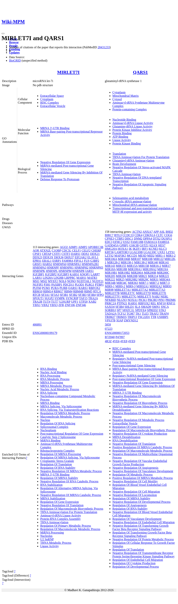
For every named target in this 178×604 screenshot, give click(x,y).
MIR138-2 (140, 262)
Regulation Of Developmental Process (135, 566)
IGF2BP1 (38, 274)
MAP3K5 (120, 255)
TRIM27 (110, 317)
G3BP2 (94, 260)
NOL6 (62, 281)
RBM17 (58, 291)
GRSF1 (37, 264)
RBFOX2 (94, 288)
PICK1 (143, 300)
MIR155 (121, 265)
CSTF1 (56, 254)
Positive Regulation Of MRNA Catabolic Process (142, 447)
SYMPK (59, 298)
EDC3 (108, 242)
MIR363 (133, 282)
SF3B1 (64, 294)
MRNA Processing (51, 382)
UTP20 (83, 301)
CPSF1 (37, 254)
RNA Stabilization (51, 484)
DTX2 (157, 238)
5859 (108, 324)
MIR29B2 (131, 279)
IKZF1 (137, 248)
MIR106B (124, 259)
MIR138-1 (127, 262)
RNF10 (161, 303)
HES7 (161, 245)
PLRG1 (89, 284)
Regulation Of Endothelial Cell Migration (137, 559)
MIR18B (121, 269)
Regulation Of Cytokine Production (134, 563)
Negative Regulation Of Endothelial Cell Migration (143, 522)
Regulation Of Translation (56, 464)
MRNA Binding (50, 403)
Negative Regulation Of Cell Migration (136, 491)
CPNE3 (109, 238)
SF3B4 (91, 294)
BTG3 (118, 235)
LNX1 (161, 252)
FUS (86, 260)
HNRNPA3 (39, 267)
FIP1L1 (78, 260)
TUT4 (46, 301)
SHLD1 (129, 306)
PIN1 (161, 300)
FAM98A (67, 260)
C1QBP (56, 250)
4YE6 (115, 341)
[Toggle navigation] (3, 33)
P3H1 (47, 284)
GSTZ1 (144, 245)
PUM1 (46, 288)
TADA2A (111, 313)
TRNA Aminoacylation (126, 174)
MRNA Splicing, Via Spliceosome (61, 406)
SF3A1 (45, 294)
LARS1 (37, 277)
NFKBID (110, 300)
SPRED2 (152, 310)
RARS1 (83, 288)
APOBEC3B (95, 247)
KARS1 (74, 274)
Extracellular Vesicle (52, 106)
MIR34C (121, 282)
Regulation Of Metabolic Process (132, 474)
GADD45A (112, 245)
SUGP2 (49, 298)
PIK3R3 (152, 300)
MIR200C (163, 272)
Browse (14, 42)
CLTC (159, 235)
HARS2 (47, 264)
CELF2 (86, 250)
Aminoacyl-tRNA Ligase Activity (132, 123)
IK (130, 248)
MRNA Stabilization (52, 498)
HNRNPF (53, 267)
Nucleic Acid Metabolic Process (59, 389)
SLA (137, 306)
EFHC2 (117, 242)
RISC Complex (49, 102)
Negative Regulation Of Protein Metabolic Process (143, 539)
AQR (36, 250)
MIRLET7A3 (157, 289)
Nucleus (45, 420)
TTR (153, 317)
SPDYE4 (140, 310)
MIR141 (164, 262)
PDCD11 (68, 284)
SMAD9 (146, 306)
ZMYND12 (131, 320)
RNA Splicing (48, 392)
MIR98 (109, 289)
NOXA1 (133, 300)
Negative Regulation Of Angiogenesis (135, 467)
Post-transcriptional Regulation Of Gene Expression (71, 433)
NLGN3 (122, 300)
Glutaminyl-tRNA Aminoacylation (133, 160)
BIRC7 (109, 235)
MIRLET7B (112, 293)
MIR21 (142, 276)
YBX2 (45, 305)
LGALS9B (136, 252)
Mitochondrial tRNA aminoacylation (134, 204)
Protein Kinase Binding (126, 143)
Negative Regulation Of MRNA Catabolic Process (70, 495)
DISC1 (129, 238)
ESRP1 (56, 260)
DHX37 (69, 257)
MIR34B (110, 282)
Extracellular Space (52, 95)
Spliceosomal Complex (54, 426)
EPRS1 (37, 260)
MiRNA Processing (52, 532)
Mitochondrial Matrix (125, 95)
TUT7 (54, 301)
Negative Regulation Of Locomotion (134, 495)
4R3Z (108, 341)
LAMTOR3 (122, 252)
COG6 (168, 235)
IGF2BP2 (50, 274)
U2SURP (64, 301)
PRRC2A (110, 303)
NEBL (164, 296)
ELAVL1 (92, 257)
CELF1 (76, 250)
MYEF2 (53, 281)
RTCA (97, 291)
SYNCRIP (72, 298)
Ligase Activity (121, 140)
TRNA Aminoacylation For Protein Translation (140, 157)
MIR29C (143, 279)
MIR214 (153, 276)
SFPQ (100, 294)
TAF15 (83, 298)
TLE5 (145, 313)
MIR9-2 (120, 286)
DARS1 (76, 254)
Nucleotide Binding (124, 119)
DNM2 (138, 238)
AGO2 (64, 247)
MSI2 (43, 281)
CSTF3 (65, 254)
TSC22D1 (144, 317)
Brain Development (124, 164)
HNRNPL (52, 271)
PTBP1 (99, 284)
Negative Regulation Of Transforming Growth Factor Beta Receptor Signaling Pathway (140, 527)
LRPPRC (70, 277)
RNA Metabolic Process (55, 379)
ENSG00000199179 (45, 332)
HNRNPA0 (60, 264)
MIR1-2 (171, 255)
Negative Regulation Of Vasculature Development (142, 471)
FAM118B (137, 242)
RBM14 (48, 291)
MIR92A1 (142, 286)
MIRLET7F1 (113, 296)
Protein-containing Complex (129, 109)
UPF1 (74, 301)
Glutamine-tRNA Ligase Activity (132, 126)
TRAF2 (154, 313)
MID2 (151, 255)
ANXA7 (147, 231)
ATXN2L (45, 250)
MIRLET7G (129, 296)
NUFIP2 (38, 284)
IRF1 (145, 248)
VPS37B (110, 320)
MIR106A (111, 259)
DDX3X (48, 257)
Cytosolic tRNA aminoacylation (131, 201)
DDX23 (37, 257)
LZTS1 (170, 252)
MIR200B (150, 272)
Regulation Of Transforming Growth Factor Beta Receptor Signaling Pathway (142, 534)
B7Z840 (110, 337)
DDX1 (85, 254)
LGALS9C (150, 252)
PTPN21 (122, 303)
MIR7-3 (165, 282)
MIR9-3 (131, 286)
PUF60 (37, 288)
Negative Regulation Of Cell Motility (135, 481)
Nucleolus (46, 536)
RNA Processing (50, 375)
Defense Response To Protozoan (59, 179)
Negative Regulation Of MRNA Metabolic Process (71, 471)
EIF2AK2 (81, 257)
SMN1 (156, 306)
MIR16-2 (155, 265)
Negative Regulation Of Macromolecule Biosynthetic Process (136, 398)
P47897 (120, 337)
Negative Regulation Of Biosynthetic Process (139, 403)
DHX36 (59, 257)
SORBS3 (110, 310)
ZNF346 (81, 305)
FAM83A (163, 242)
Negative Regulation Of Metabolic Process (138, 420)
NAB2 (156, 296)
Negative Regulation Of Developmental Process (141, 501)
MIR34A (164, 279)
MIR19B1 (111, 272)
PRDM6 (171, 300)
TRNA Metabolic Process (55, 542)
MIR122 (158, 259)
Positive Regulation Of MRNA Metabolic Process (142, 478)
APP (156, 231)
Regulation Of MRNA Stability (59, 478)
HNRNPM (65, 271)
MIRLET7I (68, 72)
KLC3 (163, 248)
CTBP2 (119, 238)
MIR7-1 (144, 282)
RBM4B (78, 291)
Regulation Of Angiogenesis (129, 505)
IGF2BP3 (63, 274)
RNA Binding (48, 368)
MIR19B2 (124, 272)
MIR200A (137, 272)
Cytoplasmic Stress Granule (57, 461)
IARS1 (89, 271)
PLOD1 (79, 284)
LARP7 (95, 274)
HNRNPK (39, 271)
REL (153, 303)
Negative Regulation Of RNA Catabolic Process (69, 481)
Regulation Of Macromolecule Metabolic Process (70, 529)
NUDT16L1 (84, 281)
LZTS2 (109, 255)
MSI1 (36, 281)
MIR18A (110, 269)
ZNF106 (70, 305)
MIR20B (132, 276)
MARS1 (81, 277)
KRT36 (109, 252)
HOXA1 (123, 248)
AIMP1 (73, 247)
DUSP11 (166, 238)
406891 (37, 324)
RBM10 (38, 291)
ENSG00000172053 (117, 332)
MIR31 (154, 279)
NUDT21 (98, 281)
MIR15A (132, 265)
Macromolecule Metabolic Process (61, 416)
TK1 (138, 313)
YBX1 (37, 305)
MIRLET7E (159, 293)
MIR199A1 (135, 269)
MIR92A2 (155, 286)
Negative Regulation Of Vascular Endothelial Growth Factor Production (139, 462)
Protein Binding (122, 133)
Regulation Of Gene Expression (59, 501)
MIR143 (110, 265)
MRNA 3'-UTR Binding (55, 128)
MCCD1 (132, 255)
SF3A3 (54, 294)
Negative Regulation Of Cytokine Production (139, 433)
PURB (63, 288)
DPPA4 (147, 238)
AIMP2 (82, 247)
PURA (55, 288)
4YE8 (123, 341)
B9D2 (169, 231)
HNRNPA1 (74, 264)
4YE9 (131, 341)
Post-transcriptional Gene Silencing (134, 365)
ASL (162, 231)
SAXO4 (110, 306)
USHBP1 (162, 317)
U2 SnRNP (47, 539)
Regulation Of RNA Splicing (57, 423)
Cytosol (117, 99)
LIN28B (58, 277)
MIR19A (162, 269)
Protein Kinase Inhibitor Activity (132, 129)
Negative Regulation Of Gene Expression (65, 162)
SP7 (119, 310)
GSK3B (134, 245)
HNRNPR (78, 271)
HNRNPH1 (67, 267)
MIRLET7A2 (140, 289)
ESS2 (126, 242)
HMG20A (111, 248)
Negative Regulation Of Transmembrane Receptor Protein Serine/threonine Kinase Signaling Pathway (143, 554)
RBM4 (68, 291)
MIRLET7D (143, 293)
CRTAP (46, 254)
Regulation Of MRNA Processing (60, 454)
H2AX (153, 245)
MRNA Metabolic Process (56, 386)
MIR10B (147, 259)
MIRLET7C (127, 293)
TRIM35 (121, 317)
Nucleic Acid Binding (53, 372)
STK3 (162, 310)
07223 (108, 328)
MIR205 (110, 276)
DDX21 (95, 254)
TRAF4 (164, 313)
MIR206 (121, 276)
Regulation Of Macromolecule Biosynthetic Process (71, 508)
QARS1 (140, 72)
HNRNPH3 (96, 267)
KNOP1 (85, 274)
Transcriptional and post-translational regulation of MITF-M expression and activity (143, 210)
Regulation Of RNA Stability (57, 467)
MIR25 (120, 279)
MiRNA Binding (50, 440)
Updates (14, 52)
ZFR (61, 305)
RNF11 (170, 303)
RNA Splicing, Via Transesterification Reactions (69, 409)
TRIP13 (132, 317)
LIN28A (48, 277)
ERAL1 (47, 260)
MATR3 (92, 277)
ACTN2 (137, 231)
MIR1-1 (160, 255)
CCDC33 (128, 235)
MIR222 (110, 279)
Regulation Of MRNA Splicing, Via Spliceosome (70, 457)
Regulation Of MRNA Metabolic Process (65, 413)
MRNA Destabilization (126, 437)
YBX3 (54, 305)
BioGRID (15, 60)
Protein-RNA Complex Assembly (60, 518)
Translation (119, 153)
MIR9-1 (110, 286)
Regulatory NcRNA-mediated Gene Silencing (140, 375)
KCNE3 (153, 248)
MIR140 (153, 262)
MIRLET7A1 (122, 289)
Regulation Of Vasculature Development (137, 518)
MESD (142, 255)
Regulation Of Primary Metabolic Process (65, 525)
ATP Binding (120, 136)
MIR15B (143, 265)
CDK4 (138, 235)
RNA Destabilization (125, 440)
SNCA (165, 306)
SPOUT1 (38, 298)
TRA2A (93, 298)
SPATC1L (128, 310)
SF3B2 (73, 294)
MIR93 (167, 286)
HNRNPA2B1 (90, 264)
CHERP (96, 250)
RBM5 (88, 291)
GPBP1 (123, 245)
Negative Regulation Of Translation (62, 505)
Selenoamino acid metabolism (130, 198)
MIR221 (164, 276)
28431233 (104, 47)
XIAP (119, 320)
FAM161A (150, 242)
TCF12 (121, 313)
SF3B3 (82, 294)
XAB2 (92, 301)
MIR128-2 (113, 262)
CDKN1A (149, 235)
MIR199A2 (149, 269)
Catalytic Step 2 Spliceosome (58, 437)
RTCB (36, 294)
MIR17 (166, 265)
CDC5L (66, 250)
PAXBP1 (56, 284)
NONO (71, 281)
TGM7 (130, 313)
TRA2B (37, 301)
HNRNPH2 (81, 267)
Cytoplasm (46, 99)
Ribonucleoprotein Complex (57, 450)
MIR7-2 (154, 282)
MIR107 (136, 259)
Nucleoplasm (48, 430)
